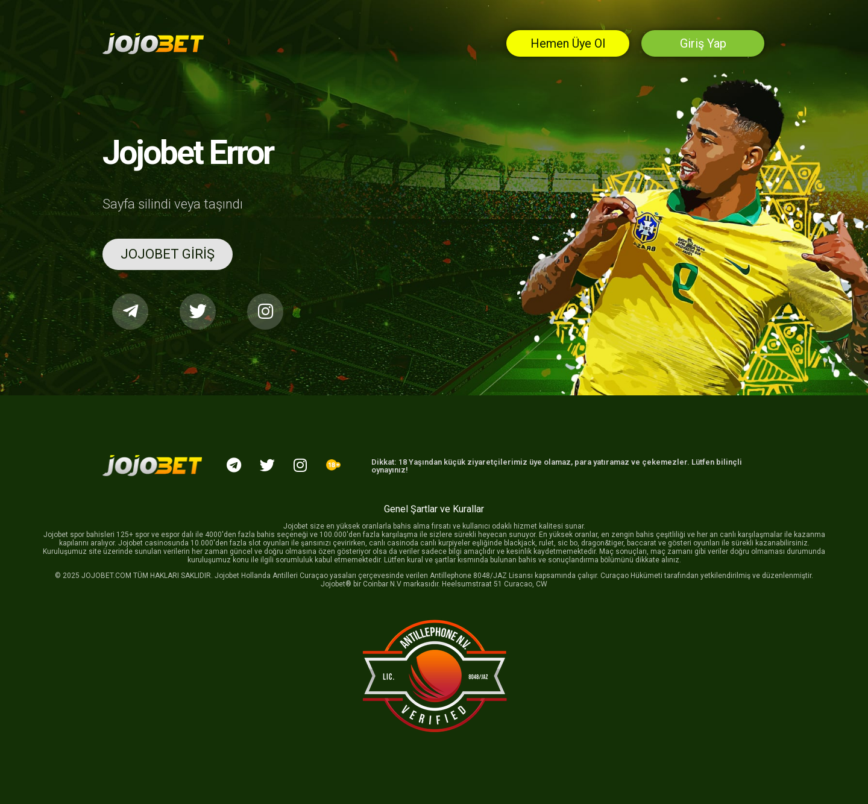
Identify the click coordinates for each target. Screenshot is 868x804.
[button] (167, 254)
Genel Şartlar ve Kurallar (434, 509)
